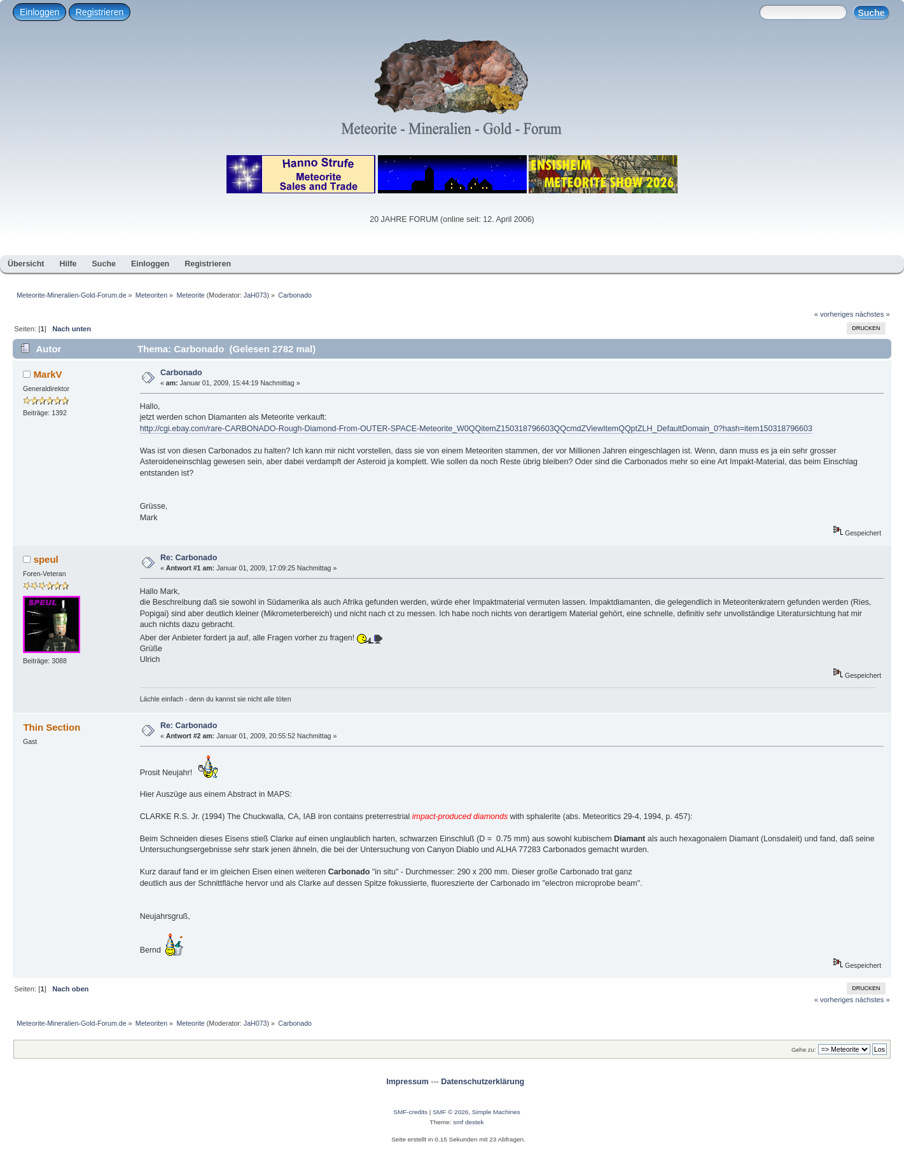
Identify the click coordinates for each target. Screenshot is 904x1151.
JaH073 (255, 295)
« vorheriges (834, 314)
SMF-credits (410, 1111)
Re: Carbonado (188, 557)
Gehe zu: (803, 1049)
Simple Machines (496, 1111)
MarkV (48, 374)
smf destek (468, 1122)
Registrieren (99, 12)
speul (46, 559)
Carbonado (181, 372)
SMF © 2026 (450, 1111)
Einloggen (39, 12)
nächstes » (873, 314)
